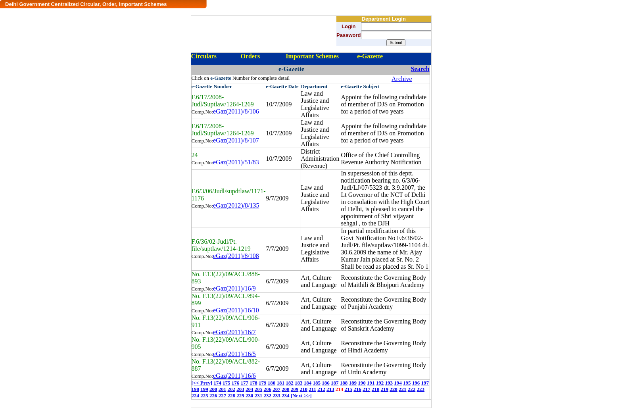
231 (259, 395)
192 (380, 383)
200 (213, 389)
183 (299, 383)
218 (376, 389)
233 (276, 395)
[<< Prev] (202, 383)
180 (272, 383)
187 (335, 383)
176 (236, 383)
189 (353, 383)
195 (407, 383)
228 (232, 395)
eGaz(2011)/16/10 (236, 310)
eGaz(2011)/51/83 (236, 162)
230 (249, 395)
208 (286, 389)
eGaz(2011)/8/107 (236, 140)
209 (295, 389)
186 (326, 383)
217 (367, 389)
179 (263, 383)
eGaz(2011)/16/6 (234, 375)
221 (403, 389)
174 (217, 383)
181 (280, 383)
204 (249, 389)
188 (344, 383)
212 (321, 389)
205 (259, 389)
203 (240, 389)
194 (398, 383)
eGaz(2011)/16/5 (234, 353)
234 (286, 395)
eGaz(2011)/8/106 (236, 111)
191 (371, 383)
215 (349, 389)
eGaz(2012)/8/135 (236, 205)
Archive (402, 78)
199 (204, 389)
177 (244, 383)
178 (253, 383)
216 (357, 389)
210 (304, 389)
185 (317, 383)
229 (240, 395)
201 (223, 389)
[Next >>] (301, 395)
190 (362, 383)
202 (232, 389)
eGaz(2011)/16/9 (234, 288)
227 (223, 395)
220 (393, 389)
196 (416, 383)
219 (385, 389)
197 (425, 383)
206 (268, 389)
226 (213, 395)
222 (412, 389)
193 (389, 383)
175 (226, 383)
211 (312, 389)
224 (196, 395)
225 (204, 395)
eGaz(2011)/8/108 (236, 255)
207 (276, 389)
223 (421, 389)
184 (308, 383)
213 (330, 389)
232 (268, 395)
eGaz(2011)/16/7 (234, 332)
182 (290, 383)
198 (196, 389)
